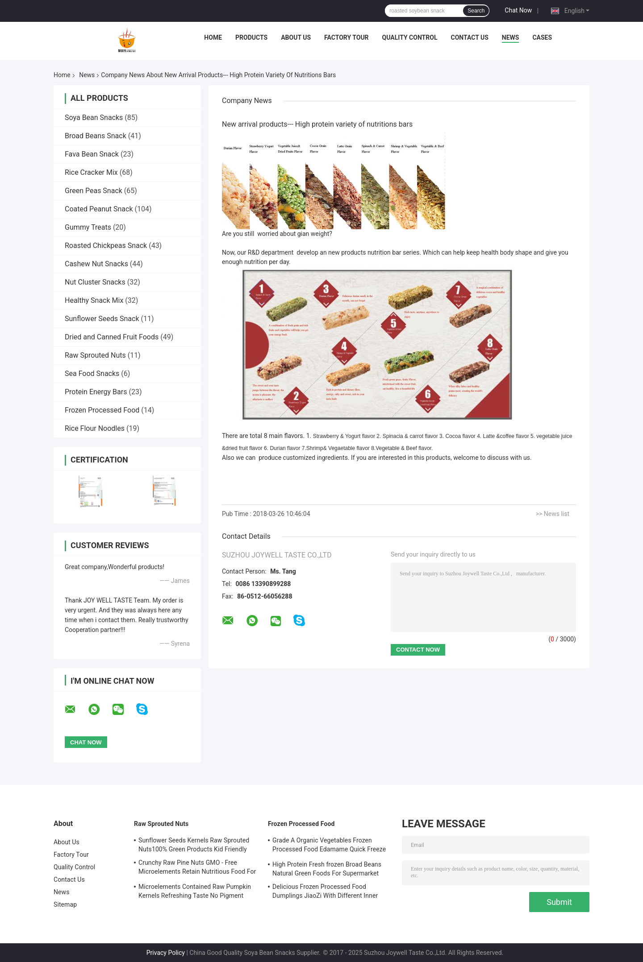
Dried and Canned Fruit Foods (112, 337)
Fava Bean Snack (92, 154)
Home (213, 37)
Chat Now (518, 10)
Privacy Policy (165, 952)
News (510, 37)
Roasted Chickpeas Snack (106, 245)
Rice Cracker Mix (91, 172)
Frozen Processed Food (102, 410)
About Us (296, 37)
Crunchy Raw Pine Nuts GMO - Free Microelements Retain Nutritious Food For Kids (197, 868)
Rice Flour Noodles (95, 428)
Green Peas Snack (93, 190)
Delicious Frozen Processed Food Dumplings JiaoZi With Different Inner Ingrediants (325, 892)
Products (251, 37)
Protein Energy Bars (96, 392)
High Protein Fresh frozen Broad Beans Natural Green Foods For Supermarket (326, 869)
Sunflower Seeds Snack (102, 318)
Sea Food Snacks (92, 373)
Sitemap (65, 904)
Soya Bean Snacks (94, 117)
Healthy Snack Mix (94, 300)
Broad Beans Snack (95, 136)
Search (476, 11)
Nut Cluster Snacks (95, 282)
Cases (542, 37)
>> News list (552, 513)
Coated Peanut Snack (99, 209)
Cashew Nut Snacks (96, 264)
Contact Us (469, 37)
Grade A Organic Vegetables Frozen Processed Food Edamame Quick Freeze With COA (329, 846)
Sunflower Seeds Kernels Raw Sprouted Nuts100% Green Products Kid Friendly (193, 845)
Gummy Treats (88, 227)
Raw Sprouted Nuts (95, 355)
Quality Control (410, 37)
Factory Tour (346, 37)
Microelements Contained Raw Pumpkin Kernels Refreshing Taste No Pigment (194, 891)
